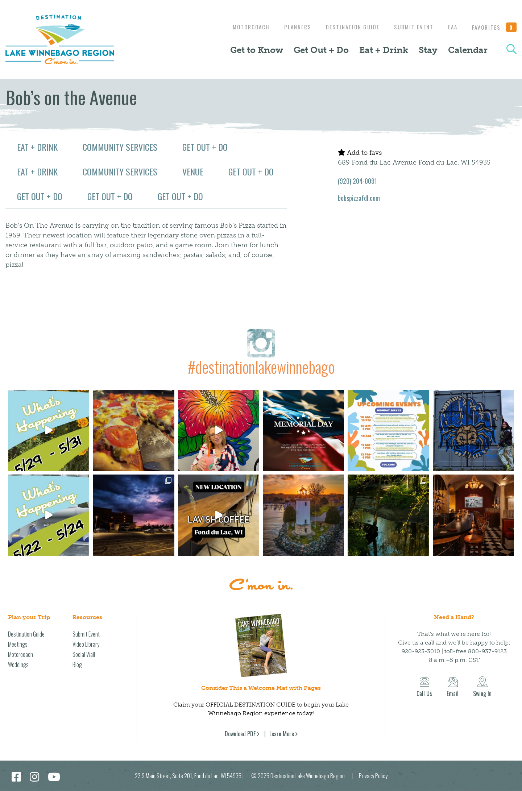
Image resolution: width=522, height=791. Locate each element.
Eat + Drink (383, 50)
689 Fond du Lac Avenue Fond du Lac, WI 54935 (414, 162)
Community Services (120, 146)
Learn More (281, 733)
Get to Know (256, 50)
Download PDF (240, 733)
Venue (192, 171)
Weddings (18, 664)
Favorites (494, 27)
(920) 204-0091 (357, 181)
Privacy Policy (373, 775)
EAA (451, 27)
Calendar (468, 50)
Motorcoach (242, 27)
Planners (290, 27)
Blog (77, 664)
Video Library (85, 644)
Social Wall (83, 654)
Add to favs (360, 153)
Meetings (18, 644)
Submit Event (410, 27)
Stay (428, 50)
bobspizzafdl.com (359, 198)
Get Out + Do (321, 50)
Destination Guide (347, 27)
